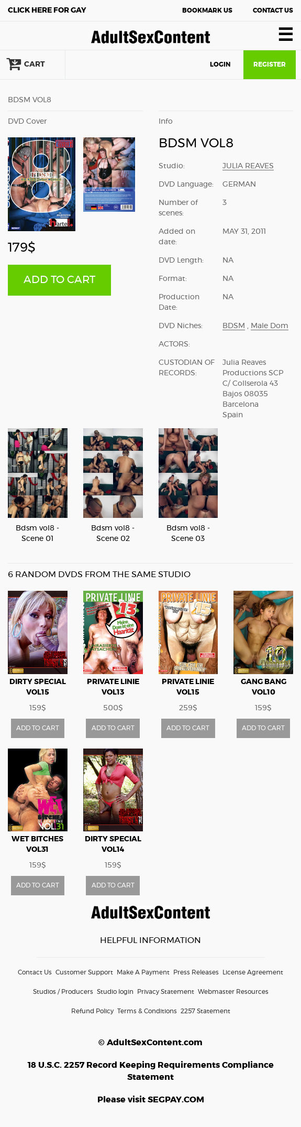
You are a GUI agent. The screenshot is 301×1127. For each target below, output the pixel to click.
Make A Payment (143, 972)
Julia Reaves (248, 166)
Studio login (115, 992)
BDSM (233, 326)
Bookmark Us (207, 10)
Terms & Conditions (147, 1011)
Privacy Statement (165, 992)
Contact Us (273, 10)
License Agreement (252, 972)
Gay (47, 10)
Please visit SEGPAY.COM (150, 1100)
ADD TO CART (59, 280)
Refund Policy (92, 1011)
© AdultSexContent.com (150, 1042)
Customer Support (84, 972)
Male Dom (269, 326)
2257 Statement (205, 1011)
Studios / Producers (63, 992)
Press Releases (196, 972)
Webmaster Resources (233, 992)
